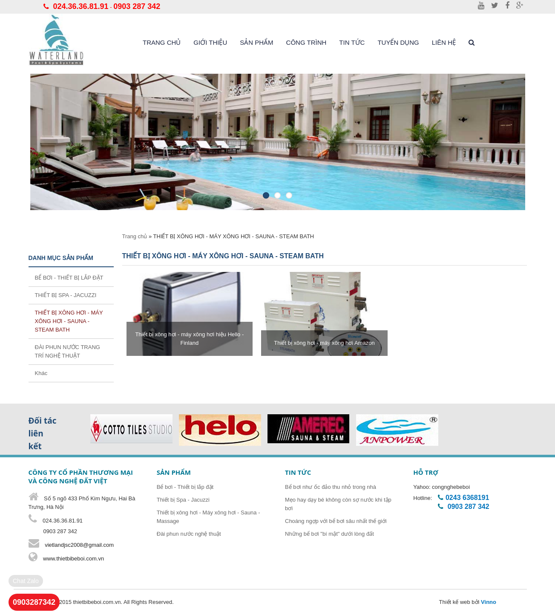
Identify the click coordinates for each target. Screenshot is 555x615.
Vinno (488, 602)
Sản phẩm (256, 42)
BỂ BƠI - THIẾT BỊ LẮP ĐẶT (69, 277)
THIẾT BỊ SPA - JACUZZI (66, 295)
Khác (41, 373)
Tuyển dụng (398, 42)
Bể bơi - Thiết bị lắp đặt (185, 487)
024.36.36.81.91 (81, 6)
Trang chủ (162, 42)
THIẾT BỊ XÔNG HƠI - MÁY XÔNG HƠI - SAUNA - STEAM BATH (69, 321)
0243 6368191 (467, 497)
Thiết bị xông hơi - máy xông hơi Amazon (324, 343)
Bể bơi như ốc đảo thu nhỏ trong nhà (330, 487)
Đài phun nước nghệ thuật (189, 534)
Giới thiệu (210, 42)
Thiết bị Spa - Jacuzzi (183, 500)
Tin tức (352, 42)
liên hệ (444, 42)
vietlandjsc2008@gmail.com (79, 545)
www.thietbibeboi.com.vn (73, 558)
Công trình (306, 42)
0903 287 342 (136, 6)
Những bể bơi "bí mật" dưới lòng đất (329, 534)
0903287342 (34, 602)
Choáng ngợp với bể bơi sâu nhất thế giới (336, 521)
